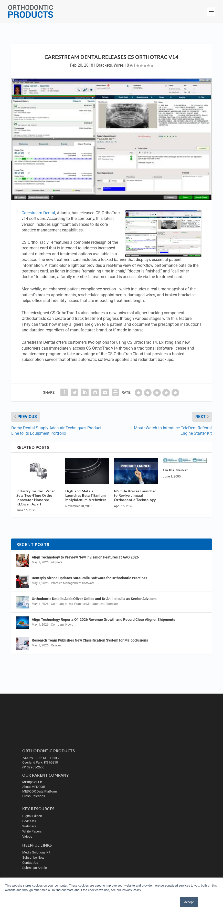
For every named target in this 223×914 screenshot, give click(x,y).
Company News (62, 604)
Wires (119, 65)
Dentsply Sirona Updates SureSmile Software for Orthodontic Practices (89, 578)
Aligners (56, 562)
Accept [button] (189, 902)
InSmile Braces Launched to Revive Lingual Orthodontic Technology (135, 495)
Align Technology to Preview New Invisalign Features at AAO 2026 (85, 557)
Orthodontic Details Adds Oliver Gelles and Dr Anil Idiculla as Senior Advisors (94, 599)
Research (57, 645)
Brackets (104, 65)
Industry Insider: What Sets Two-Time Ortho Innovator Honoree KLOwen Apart (35, 497)
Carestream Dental (38, 212)
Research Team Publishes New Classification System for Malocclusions (90, 640)
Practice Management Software (72, 583)
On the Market (175, 470)
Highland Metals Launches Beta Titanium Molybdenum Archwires (86, 495)
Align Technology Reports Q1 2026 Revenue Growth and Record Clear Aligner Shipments (103, 619)
